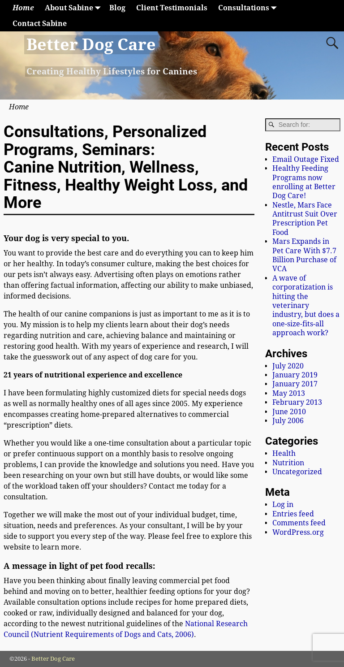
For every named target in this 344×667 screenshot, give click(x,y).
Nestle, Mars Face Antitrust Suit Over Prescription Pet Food (304, 219)
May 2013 (288, 393)
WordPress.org (298, 532)
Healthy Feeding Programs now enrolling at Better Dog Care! (303, 182)
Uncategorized (297, 472)
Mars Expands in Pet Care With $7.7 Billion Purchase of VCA (304, 255)
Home (23, 8)
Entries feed (293, 514)
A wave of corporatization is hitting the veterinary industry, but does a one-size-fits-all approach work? (306, 305)
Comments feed (299, 523)
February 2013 (297, 402)
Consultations (249, 8)
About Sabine (74, 8)
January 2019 (295, 375)
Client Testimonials (171, 8)
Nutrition (288, 463)
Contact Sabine (40, 23)
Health (284, 453)
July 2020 (288, 366)
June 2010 (289, 411)
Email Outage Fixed (305, 159)
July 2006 (288, 420)
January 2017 (295, 384)
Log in (282, 504)
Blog (117, 8)
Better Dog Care (91, 44)
